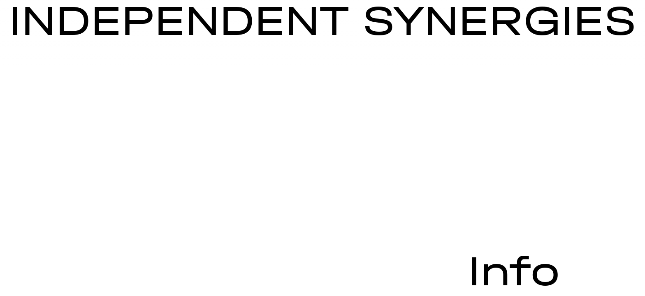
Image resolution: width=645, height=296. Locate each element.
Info (514, 271)
